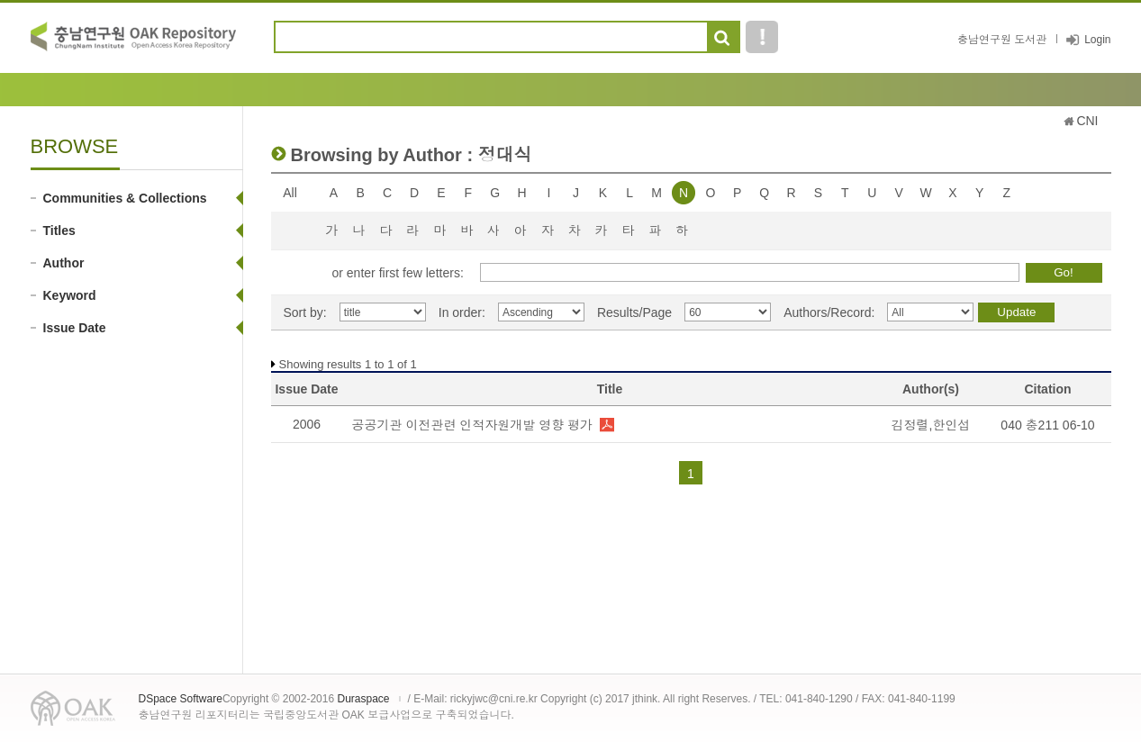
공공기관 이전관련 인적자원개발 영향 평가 (472, 425)
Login (1097, 39)
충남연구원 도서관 (1001, 39)
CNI (1087, 120)
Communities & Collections (125, 198)
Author (64, 263)
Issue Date (74, 328)
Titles (59, 230)
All (290, 193)
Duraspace (363, 698)
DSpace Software (180, 698)
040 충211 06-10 (1047, 425)
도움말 (762, 37)
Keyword (69, 295)
